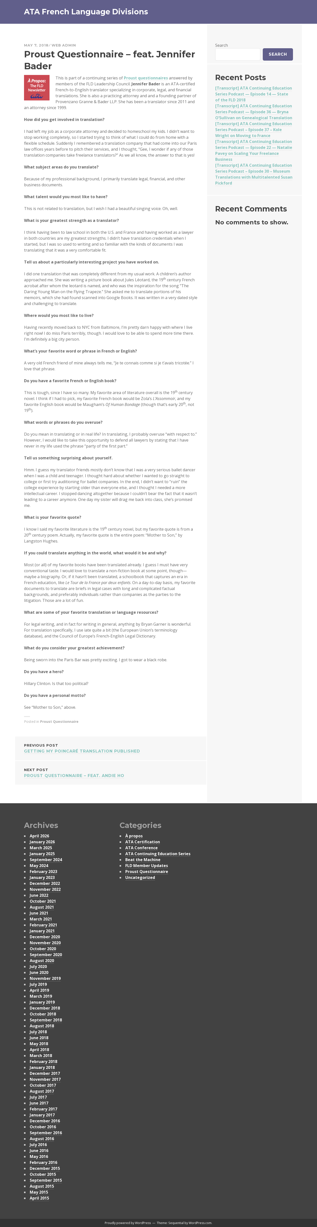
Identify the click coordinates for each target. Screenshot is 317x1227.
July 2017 (38, 1097)
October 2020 (43, 948)
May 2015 (39, 1192)
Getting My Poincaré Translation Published (110, 748)
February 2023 (43, 871)
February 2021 (43, 925)
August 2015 (42, 1186)
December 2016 (45, 1121)
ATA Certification (142, 842)
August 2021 (42, 907)
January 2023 (42, 877)
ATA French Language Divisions (86, 11)
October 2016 (43, 1127)
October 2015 (43, 1174)
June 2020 (39, 972)
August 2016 (42, 1138)
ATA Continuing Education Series (157, 853)
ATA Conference (141, 847)
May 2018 (39, 1043)
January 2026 (42, 842)
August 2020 (42, 960)
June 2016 (39, 1150)
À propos (134, 836)
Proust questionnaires (146, 78)
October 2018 (43, 1014)
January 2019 (42, 1002)
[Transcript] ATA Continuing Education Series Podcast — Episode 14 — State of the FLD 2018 (253, 94)
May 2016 (39, 1156)
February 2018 (43, 1061)
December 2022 (45, 883)
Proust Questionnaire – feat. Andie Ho (110, 772)
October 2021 (43, 901)
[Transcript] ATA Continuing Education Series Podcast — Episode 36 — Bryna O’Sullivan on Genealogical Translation (253, 111)
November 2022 (45, 889)
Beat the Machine (142, 859)
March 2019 (41, 996)
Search (221, 45)
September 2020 (46, 954)
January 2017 (42, 1115)
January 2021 (42, 931)
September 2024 (46, 859)
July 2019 (38, 984)
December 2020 (45, 937)
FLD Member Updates (146, 865)
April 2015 (39, 1198)
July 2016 (38, 1144)
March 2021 (41, 919)
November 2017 (45, 1079)
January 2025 (42, 853)
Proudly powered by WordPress (128, 1223)
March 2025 (41, 847)
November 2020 (45, 942)
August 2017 (42, 1091)
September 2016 (46, 1132)
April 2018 (39, 1049)
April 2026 (39, 836)
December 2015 (45, 1168)
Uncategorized (140, 877)
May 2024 (39, 865)
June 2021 (39, 913)
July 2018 (38, 1032)
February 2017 (43, 1109)
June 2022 (39, 895)
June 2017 (39, 1103)
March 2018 (41, 1055)
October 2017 (43, 1085)
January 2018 (42, 1067)
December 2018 (45, 1008)
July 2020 (38, 966)
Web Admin (64, 45)
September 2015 (46, 1180)
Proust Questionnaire (59, 721)
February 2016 (43, 1162)
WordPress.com (200, 1223)
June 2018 (39, 1037)
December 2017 (45, 1073)
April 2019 (39, 990)
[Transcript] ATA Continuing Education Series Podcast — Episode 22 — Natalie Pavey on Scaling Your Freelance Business (253, 150)
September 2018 (46, 1020)
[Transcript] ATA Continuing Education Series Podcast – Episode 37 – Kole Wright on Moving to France (253, 129)
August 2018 (42, 1026)
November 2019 (45, 978)
